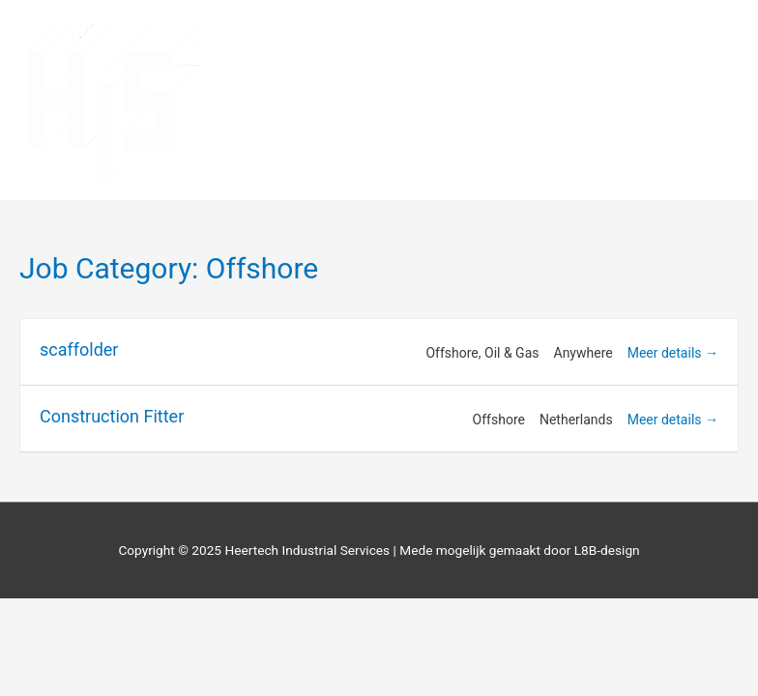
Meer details (672, 353)
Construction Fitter (112, 416)
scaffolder (79, 349)
